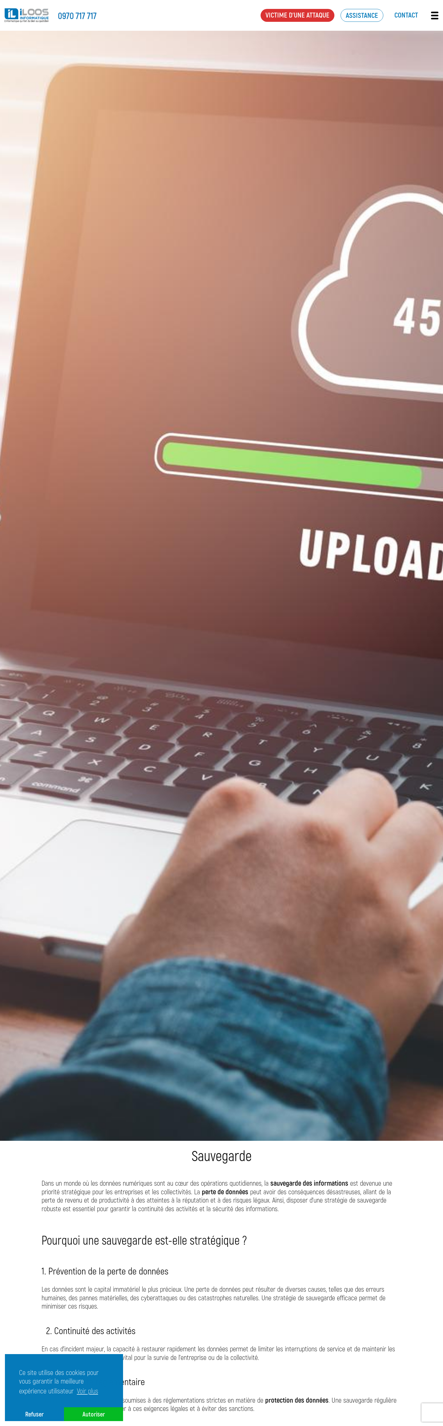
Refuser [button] (34, 1414)
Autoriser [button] (93, 1414)
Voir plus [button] (87, 1390)
